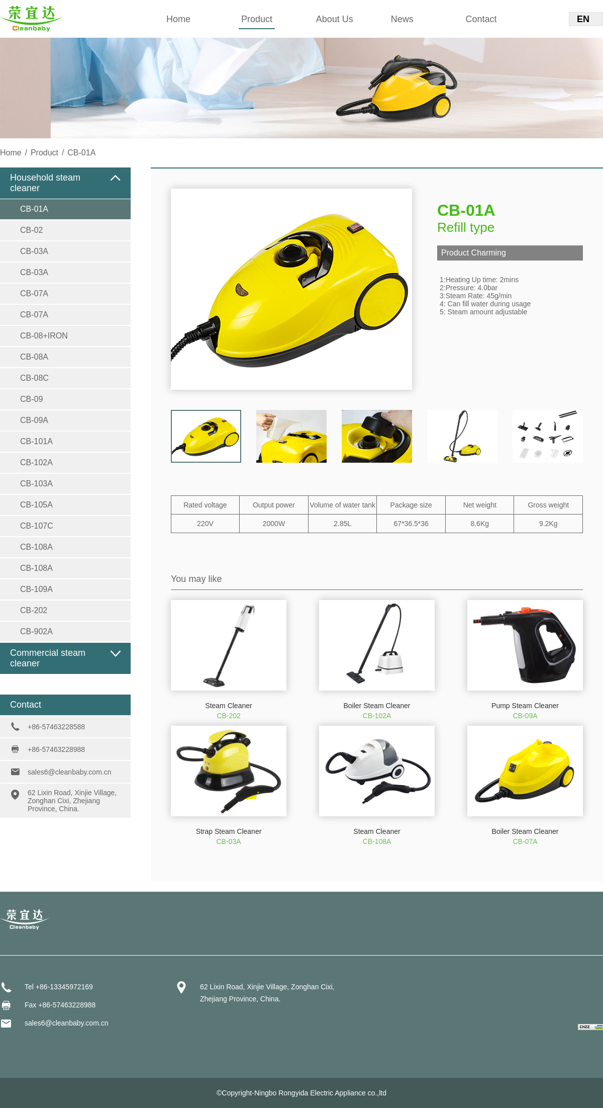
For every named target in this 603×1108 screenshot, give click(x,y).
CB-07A (34, 293)
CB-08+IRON (44, 335)
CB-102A (36, 462)
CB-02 (31, 230)
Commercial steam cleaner (47, 658)
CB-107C (36, 526)
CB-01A (34, 209)
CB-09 (31, 399)
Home (178, 19)
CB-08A (34, 357)
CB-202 (33, 610)
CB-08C (34, 378)
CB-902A (36, 631)
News (402, 19)
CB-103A (36, 483)
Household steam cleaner (45, 183)
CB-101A (36, 441)
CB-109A (36, 589)
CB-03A (34, 251)
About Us (334, 19)
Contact (481, 19)
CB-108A (36, 547)
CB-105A (36, 504)
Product (256, 19)
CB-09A (34, 420)
